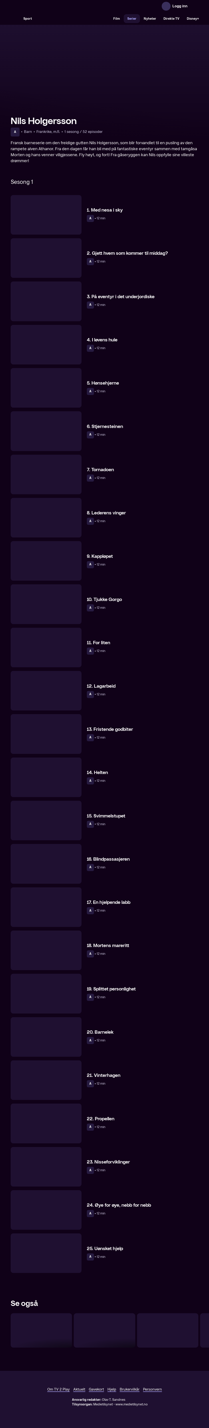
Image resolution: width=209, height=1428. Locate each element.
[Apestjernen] (41, 1330)
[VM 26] (72, 18)
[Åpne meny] (193, 6)
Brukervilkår (129, 1389)
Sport (27, 19)
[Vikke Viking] (104, 1330)
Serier (131, 19)
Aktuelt (79, 1389)
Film (116, 19)
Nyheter (150, 19)
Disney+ (193, 19)
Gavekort (96, 1389)
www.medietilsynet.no (131, 1404)
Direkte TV (171, 19)
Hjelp (111, 1389)
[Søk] (15, 18)
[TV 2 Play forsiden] (44, 6)
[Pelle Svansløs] (167, 1330)
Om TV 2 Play (58, 1389)
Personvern (152, 1389)
